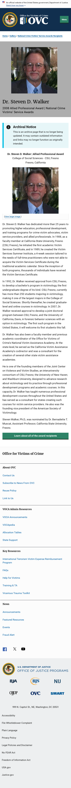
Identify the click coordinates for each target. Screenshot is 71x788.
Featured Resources (13, 619)
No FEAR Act (8, 752)
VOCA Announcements (15, 517)
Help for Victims (11, 577)
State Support (10, 540)
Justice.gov (8, 774)
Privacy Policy (9, 737)
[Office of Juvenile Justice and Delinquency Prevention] (14, 696)
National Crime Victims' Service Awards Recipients (40, 36)
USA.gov (6, 767)
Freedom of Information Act (16, 760)
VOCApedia (9, 524)
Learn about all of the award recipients (35, 435)
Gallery (13, 36)
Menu (64, 19)
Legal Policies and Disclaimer (17, 745)
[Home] (35, 20)
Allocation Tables (12, 532)
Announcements (11, 612)
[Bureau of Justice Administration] (13, 683)
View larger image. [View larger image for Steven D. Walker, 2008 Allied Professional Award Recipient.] (13, 216)
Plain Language (9, 730)
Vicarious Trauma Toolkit (16, 593)
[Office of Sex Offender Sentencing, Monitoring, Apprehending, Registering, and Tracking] (57, 695)
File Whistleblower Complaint (17, 723)
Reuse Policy (9, 490)
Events (6, 627)
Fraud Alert (8, 634)
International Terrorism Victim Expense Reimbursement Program (32, 560)
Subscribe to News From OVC (18, 483)
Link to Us (8, 498)
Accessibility (8, 715)
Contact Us (8, 475)
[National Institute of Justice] (57, 683)
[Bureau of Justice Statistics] (35, 685)
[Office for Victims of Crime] (35, 695)
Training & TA (10, 585)
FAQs (5, 570)
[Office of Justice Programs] (10, 19)
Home (5, 36)
